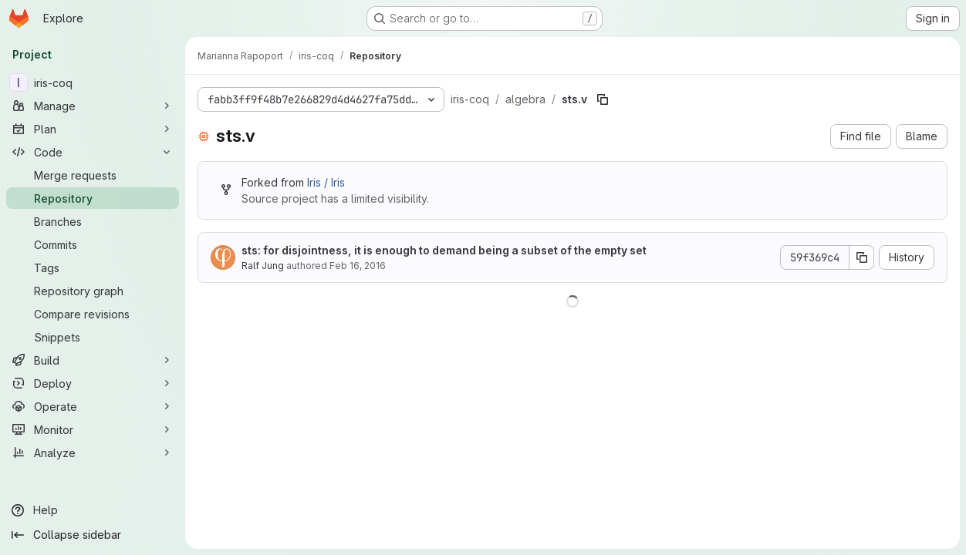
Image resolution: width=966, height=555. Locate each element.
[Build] (92, 360)
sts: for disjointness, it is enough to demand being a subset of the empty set (444, 250)
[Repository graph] (92, 290)
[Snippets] (92, 337)
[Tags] (92, 267)
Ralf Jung (263, 265)
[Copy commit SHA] (861, 257)
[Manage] (92, 105)
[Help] (92, 510)
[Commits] (92, 244)
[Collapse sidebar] (92, 535)
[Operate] (92, 406)
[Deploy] (92, 383)
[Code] (92, 152)
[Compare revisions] (92, 314)
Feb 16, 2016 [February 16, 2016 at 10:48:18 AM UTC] (357, 265)
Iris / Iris (326, 182)
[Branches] (92, 221)
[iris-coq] (92, 82)
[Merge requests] (92, 175)
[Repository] (92, 198)
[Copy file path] (602, 99)
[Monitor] (92, 429)
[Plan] (92, 129)
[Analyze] (92, 452)
